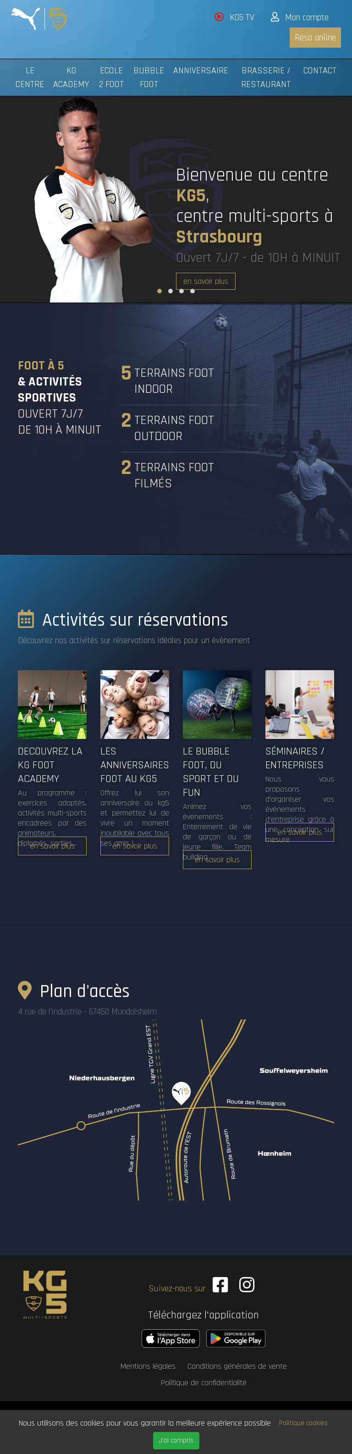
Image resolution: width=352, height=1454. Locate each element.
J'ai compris (176, 1440)
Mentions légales (148, 1364)
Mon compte (300, 17)
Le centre (30, 77)
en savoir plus (205, 281)
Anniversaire (200, 71)
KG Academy (71, 77)
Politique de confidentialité (204, 1380)
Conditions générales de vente (237, 1364)
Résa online (315, 38)
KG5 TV (234, 17)
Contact (319, 71)
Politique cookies (303, 1423)
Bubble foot (148, 77)
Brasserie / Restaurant (266, 77)
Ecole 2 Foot (111, 77)
